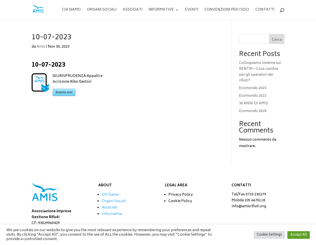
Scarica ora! (64, 92)
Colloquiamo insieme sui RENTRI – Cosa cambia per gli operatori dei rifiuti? (260, 72)
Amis (41, 47)
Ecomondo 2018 (252, 111)
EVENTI (191, 10)
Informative (112, 214)
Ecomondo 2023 (252, 88)
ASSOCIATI (132, 10)
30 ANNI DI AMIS (253, 103)
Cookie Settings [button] (269, 235)
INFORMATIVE (161, 10)
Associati (109, 208)
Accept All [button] (298, 235)
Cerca (277, 40)
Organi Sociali (114, 201)
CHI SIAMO (71, 10)
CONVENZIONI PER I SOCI (226, 10)
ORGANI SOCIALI (102, 10)
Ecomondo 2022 (252, 96)
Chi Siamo (110, 195)
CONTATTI (265, 10)
